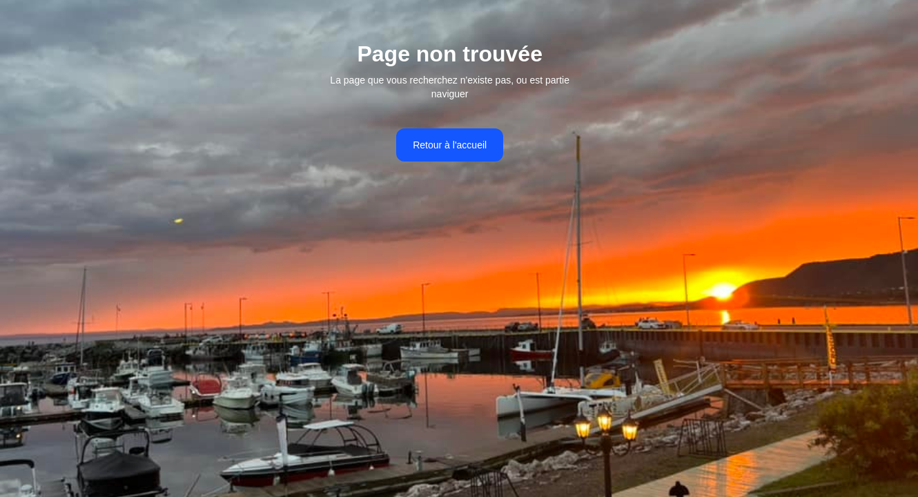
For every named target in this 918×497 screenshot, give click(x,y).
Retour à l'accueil (450, 144)
